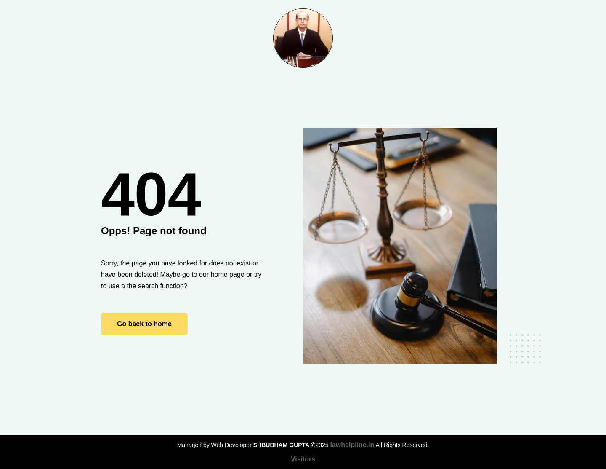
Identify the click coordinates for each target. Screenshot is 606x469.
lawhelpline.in (352, 444)
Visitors (303, 459)
